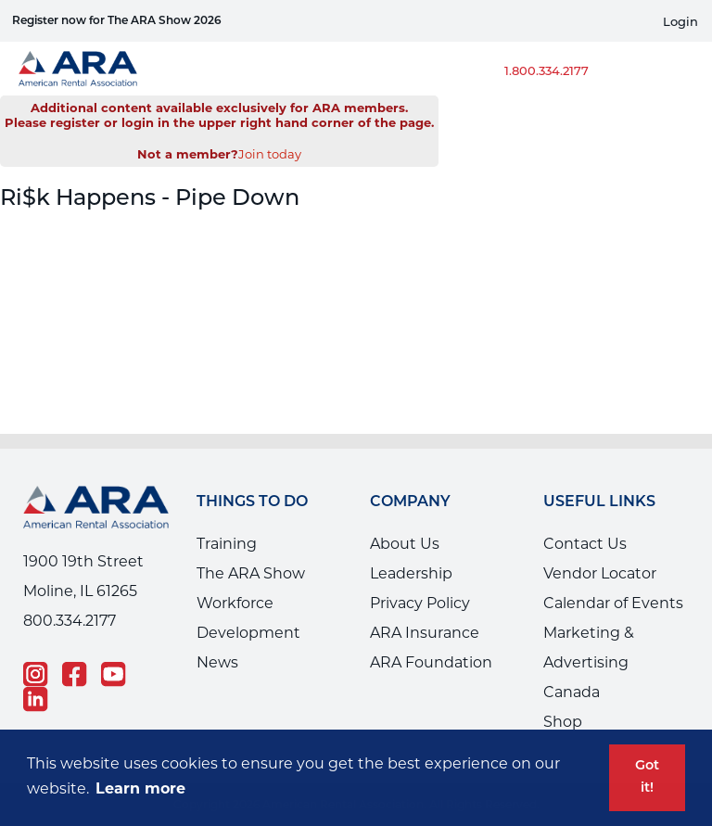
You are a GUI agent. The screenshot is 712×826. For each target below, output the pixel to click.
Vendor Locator (599, 573)
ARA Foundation (431, 662)
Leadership (411, 573)
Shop (562, 722)
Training (227, 544)
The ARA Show (251, 573)
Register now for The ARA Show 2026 (117, 21)
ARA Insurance (424, 633)
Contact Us (585, 544)
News (217, 662)
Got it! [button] (647, 777)
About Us (404, 544)
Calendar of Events (613, 603)
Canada (571, 692)
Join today (269, 153)
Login (680, 22)
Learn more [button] (140, 788)
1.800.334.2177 (546, 70)
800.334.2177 (69, 620)
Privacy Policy (420, 603)
